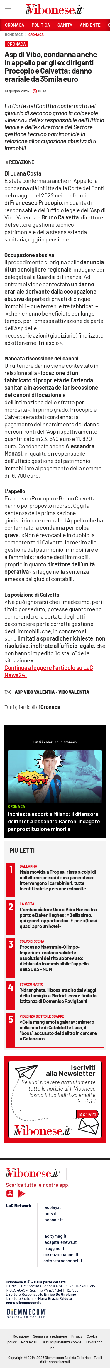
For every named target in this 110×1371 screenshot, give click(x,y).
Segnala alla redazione (50, 1336)
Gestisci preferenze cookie (61, 1342)
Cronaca (35, 35)
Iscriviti (88, 1114)
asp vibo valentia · (36, 691)
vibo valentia (73, 691)
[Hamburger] (7, 10)
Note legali (29, 1342)
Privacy (76, 1336)
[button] (99, 38)
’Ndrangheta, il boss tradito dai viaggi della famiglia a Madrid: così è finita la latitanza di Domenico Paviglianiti (58, 995)
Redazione (21, 1336)
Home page (14, 35)
